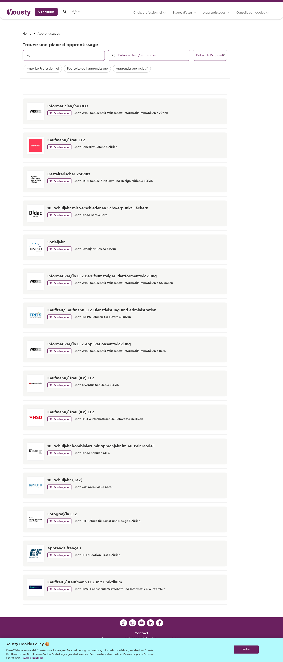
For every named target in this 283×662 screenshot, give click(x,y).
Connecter (243, 16)
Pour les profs (242, 4)
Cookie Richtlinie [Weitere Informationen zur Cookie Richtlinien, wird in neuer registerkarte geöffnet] (32, 658)
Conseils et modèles (201, 17)
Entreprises (268, 4)
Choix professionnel (99, 17)
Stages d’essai (134, 17)
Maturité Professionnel (43, 68)
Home (27, 33)
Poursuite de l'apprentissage (87, 68)
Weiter (246, 649)
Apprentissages (166, 17)
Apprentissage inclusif (132, 68)
